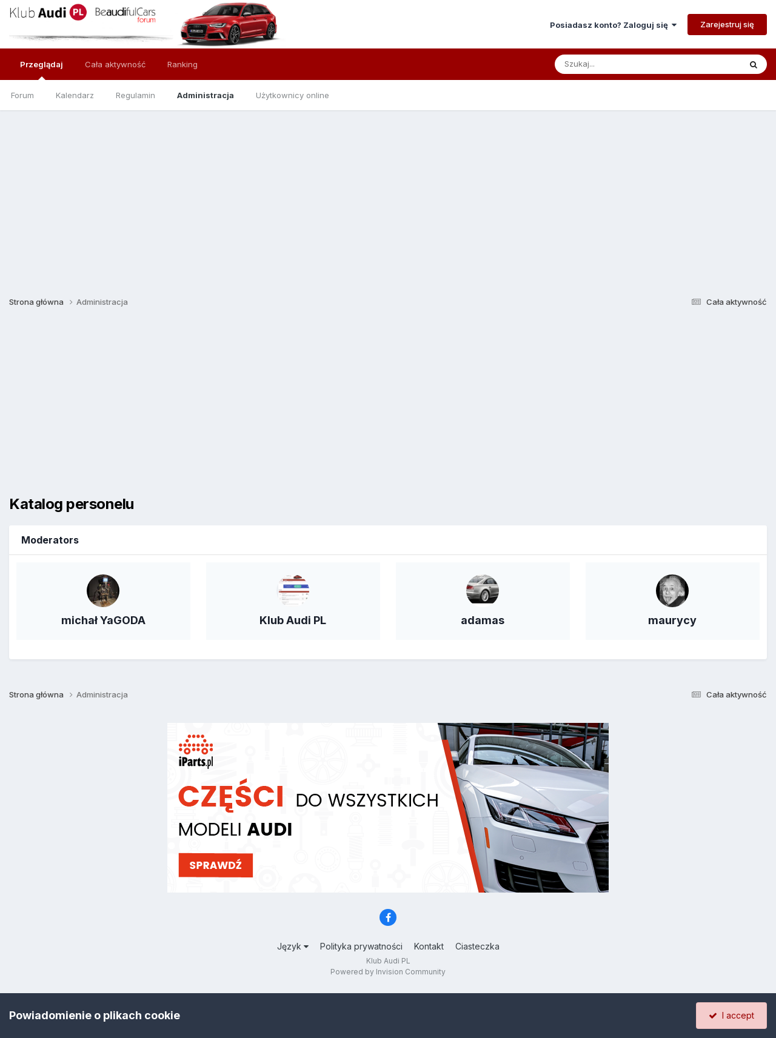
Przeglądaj (41, 69)
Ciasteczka (477, 946)
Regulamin (135, 95)
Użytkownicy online (292, 95)
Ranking (182, 64)
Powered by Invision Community (388, 971)
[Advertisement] (388, 195)
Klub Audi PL (292, 620)
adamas (482, 620)
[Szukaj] (618, 64)
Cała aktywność (115, 64)
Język (293, 946)
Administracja (205, 95)
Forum (22, 95)
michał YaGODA (103, 620)
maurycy (672, 620)
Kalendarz (75, 95)
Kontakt (429, 946)
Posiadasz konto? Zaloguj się (613, 25)
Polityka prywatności (361, 946)
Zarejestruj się (727, 24)
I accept (731, 1015)
